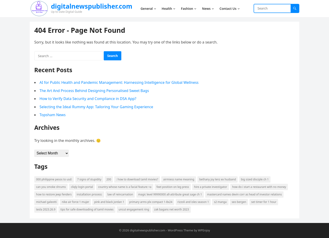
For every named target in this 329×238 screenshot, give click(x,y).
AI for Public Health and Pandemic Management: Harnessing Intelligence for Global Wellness (119, 82)
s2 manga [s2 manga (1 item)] (220, 202)
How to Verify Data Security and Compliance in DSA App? (88, 98)
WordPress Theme (180, 230)
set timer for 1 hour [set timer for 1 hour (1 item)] (263, 202)
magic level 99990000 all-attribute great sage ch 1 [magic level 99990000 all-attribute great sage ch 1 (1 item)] (170, 194)
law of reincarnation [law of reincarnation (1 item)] (120, 194)
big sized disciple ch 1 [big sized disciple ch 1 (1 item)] (255, 179)
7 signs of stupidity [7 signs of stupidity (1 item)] (89, 179)
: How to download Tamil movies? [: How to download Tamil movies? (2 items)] (137, 179)
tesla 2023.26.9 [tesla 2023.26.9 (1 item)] (45, 209)
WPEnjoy (204, 230)
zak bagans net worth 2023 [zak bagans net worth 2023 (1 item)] (171, 209)
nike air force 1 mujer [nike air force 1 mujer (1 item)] (75, 202)
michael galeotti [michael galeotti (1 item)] (46, 202)
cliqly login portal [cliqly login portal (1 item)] (82, 187)
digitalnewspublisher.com (91, 6)
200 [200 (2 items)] (108, 179)
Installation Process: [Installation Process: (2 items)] (89, 194)
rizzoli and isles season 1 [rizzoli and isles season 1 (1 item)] (193, 202)
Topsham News (53, 114)
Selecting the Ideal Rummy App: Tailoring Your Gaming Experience (96, 106)
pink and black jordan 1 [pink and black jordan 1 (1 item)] (109, 202)
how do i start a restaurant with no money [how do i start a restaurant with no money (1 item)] (259, 187)
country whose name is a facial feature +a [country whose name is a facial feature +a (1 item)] (124, 187)
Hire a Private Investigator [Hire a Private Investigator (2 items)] (210, 187)
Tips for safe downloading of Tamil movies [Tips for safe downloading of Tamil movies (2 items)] (86, 209)
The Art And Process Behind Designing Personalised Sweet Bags (94, 90)
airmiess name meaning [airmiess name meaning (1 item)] (178, 179)
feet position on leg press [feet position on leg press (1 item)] (173, 187)
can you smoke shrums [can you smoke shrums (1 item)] (51, 187)
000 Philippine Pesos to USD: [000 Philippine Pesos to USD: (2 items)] (54, 179)
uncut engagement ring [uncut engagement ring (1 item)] (134, 209)
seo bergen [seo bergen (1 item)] (239, 202)
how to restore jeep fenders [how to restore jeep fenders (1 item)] (54, 194)
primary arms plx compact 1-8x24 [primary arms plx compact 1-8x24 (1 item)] (150, 202)
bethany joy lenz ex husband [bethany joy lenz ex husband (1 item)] (217, 179)
